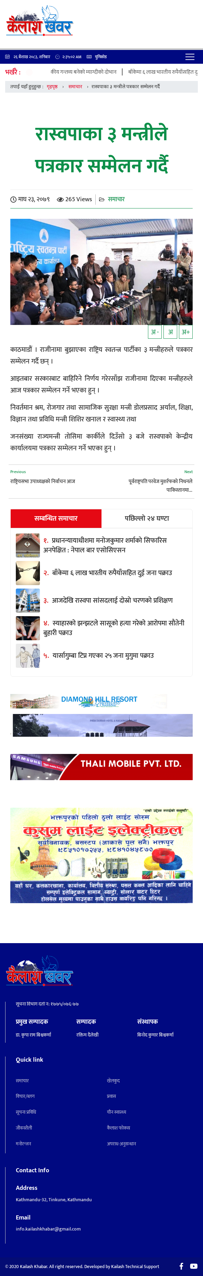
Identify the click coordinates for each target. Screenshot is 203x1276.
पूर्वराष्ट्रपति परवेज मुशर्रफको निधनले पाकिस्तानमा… (160, 486)
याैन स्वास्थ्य (116, 1112)
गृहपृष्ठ (52, 86)
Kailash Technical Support (135, 1266)
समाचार (75, 86)
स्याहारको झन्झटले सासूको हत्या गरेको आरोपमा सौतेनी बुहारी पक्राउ (113, 628)
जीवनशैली (24, 1128)
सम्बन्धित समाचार (56, 518)
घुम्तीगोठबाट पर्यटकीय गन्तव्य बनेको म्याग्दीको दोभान (71, 72)
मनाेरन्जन (23, 1144)
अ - (155, 332)
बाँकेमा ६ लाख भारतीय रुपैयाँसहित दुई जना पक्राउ (112, 573)
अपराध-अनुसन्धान (121, 1144)
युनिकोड (97, 56)
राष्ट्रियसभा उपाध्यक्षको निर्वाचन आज (42, 481)
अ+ (186, 332)
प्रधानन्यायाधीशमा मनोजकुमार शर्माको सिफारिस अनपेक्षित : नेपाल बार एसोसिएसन (105, 545)
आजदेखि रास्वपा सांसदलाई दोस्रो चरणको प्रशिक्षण (112, 600)
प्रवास (111, 1096)
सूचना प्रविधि (26, 1112)
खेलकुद (113, 1081)
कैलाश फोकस (118, 1128)
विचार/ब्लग (25, 1096)
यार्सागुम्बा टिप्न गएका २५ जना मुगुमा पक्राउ (103, 656)
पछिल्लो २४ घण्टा (147, 518)
